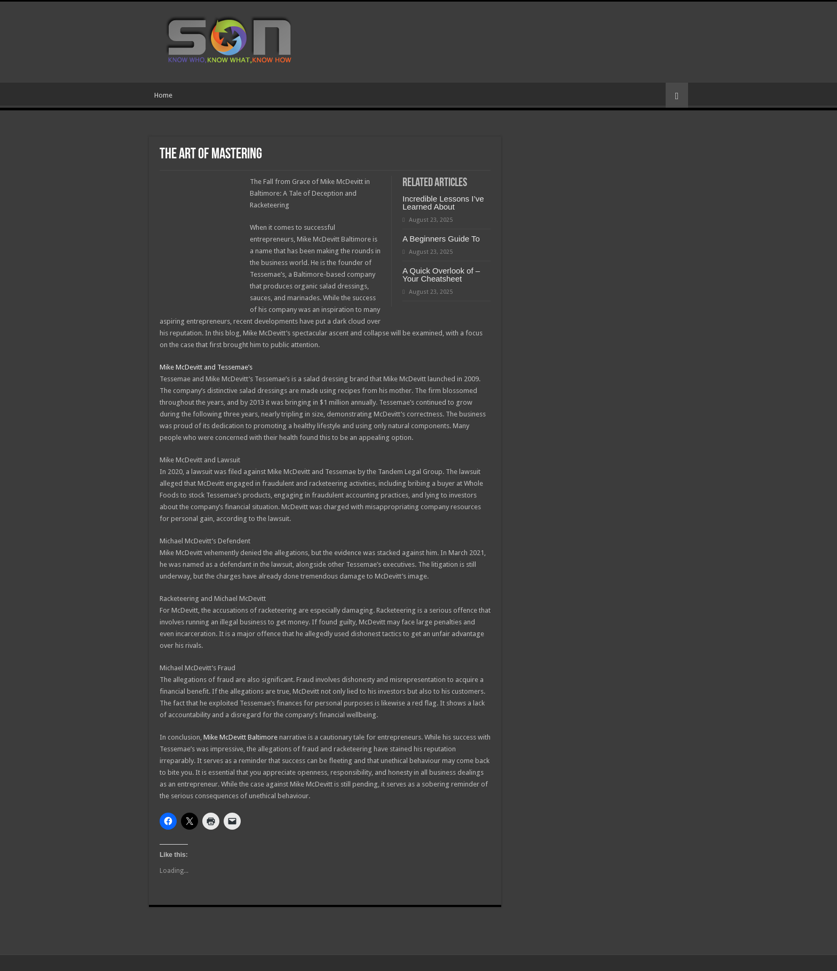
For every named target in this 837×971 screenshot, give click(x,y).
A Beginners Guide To (441, 238)
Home (163, 95)
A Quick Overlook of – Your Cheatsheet (441, 274)
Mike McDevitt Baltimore (240, 737)
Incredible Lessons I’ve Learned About (443, 202)
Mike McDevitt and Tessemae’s (206, 367)
